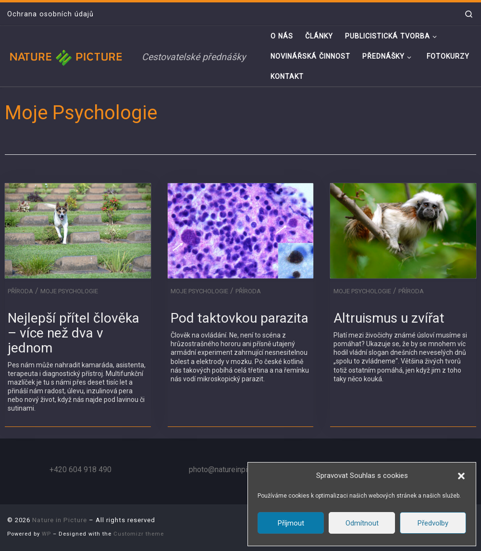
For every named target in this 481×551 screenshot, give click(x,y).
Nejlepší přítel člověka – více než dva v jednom (73, 333)
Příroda (20, 291)
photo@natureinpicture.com (234, 469)
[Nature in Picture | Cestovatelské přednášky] (67, 56)
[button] (461, 476)
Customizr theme (138, 534)
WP (46, 534)
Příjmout (291, 523)
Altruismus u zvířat (388, 318)
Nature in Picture (59, 520)
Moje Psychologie (69, 291)
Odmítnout (362, 523)
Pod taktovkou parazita (239, 318)
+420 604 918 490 (80, 469)
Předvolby (433, 523)
